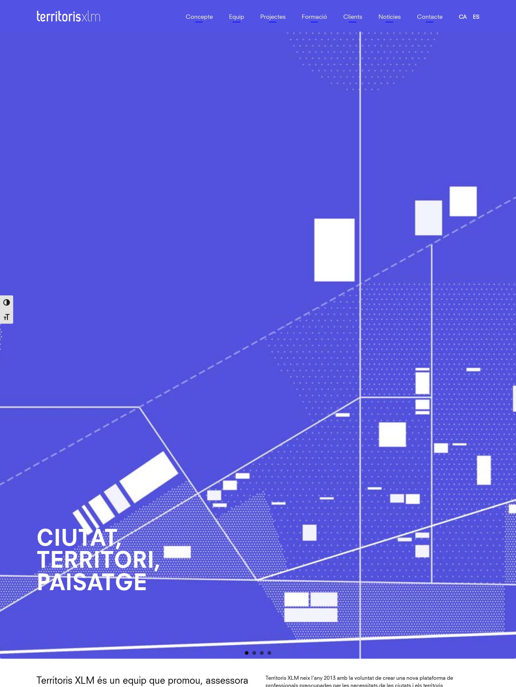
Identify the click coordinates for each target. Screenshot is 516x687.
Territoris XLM (53, 10)
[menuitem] (463, 17)
